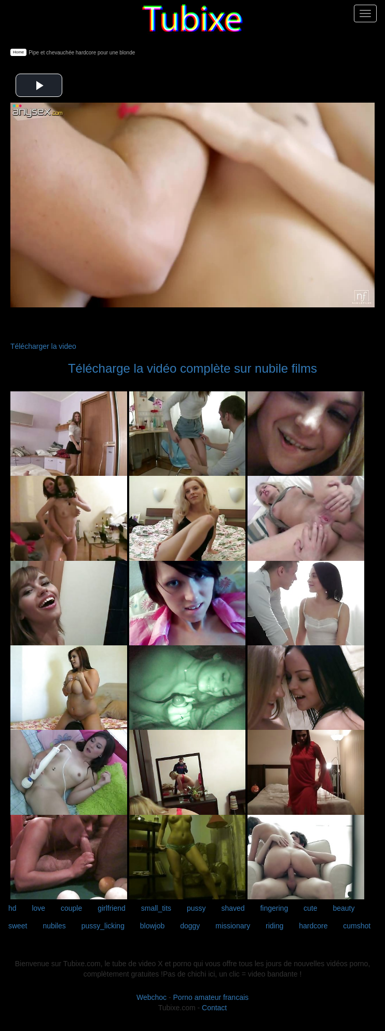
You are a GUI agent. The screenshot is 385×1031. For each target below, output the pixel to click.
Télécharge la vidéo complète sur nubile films (192, 368)
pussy (196, 908)
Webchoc (151, 997)
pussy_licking (103, 926)
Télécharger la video (43, 346)
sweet (18, 926)
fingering (274, 908)
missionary (232, 926)
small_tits (156, 908)
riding (274, 926)
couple (71, 908)
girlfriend (112, 908)
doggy (190, 926)
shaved (232, 908)
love (38, 908)
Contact (214, 1008)
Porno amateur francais (211, 997)
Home (18, 52)
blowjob (152, 926)
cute (310, 908)
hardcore (313, 926)
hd (12, 908)
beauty (343, 908)
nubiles (54, 926)
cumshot (356, 926)
